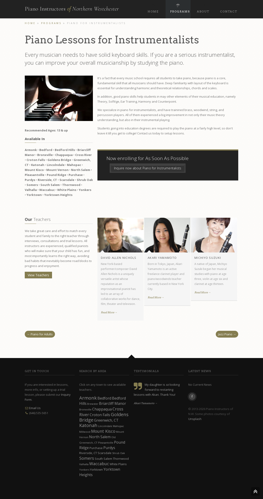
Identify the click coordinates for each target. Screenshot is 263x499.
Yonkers (84, 469)
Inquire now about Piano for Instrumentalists (147, 168)
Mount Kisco (103, 431)
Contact (228, 7)
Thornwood (121, 459)
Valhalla (84, 464)
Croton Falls (100, 414)
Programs (180, 7)
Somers (86, 458)
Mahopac (118, 426)
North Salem (100, 436)
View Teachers (38, 275)
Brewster (92, 403)
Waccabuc (99, 463)
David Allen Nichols (118, 258)
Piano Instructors (72, 7)
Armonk (88, 398)
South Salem (103, 459)
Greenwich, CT (106, 420)
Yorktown (96, 469)
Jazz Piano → (227, 334)
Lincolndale (105, 426)
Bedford (104, 398)
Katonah (88, 425)
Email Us (35, 408)
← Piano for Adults (40, 334)
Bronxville (85, 409)
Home (153, 7)
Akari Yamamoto (162, 258)
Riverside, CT (88, 453)
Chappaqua (102, 409)
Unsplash (194, 419)
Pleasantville (105, 442)
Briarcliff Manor (112, 403)
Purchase (96, 448)
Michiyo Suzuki (207, 258)
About (203, 7)
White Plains (118, 464)
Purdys (109, 447)
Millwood (84, 431)
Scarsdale (105, 453)
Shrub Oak (118, 453)
